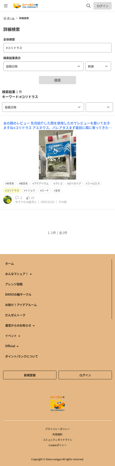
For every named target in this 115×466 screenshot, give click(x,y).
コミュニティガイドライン (57, 440)
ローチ (45, 190)
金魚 (57, 190)
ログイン (102, 6)
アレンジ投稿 (14, 284)
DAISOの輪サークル (18, 294)
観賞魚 (24, 183)
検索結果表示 (12, 58)
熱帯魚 (10, 183)
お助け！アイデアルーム (21, 305)
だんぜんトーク (15, 315)
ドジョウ (30, 190)
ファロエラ (93, 183)
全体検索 (9, 39)
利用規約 (57, 434)
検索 (57, 80)
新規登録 (30, 375)
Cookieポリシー (58, 445)
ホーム (8, 18)
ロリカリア (75, 183)
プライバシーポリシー (57, 429)
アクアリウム (41, 183)
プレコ (58, 183)
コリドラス (13, 190)
